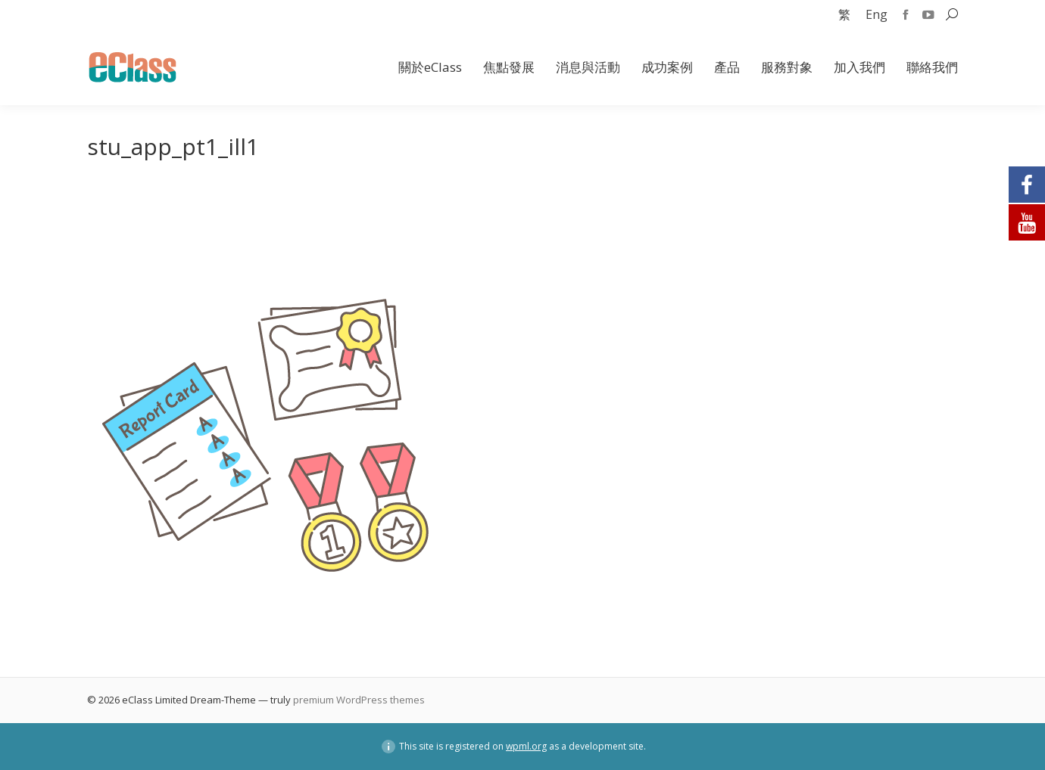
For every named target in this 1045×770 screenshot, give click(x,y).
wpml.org (526, 746)
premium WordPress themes (359, 699)
